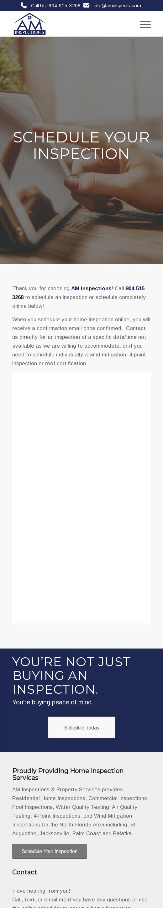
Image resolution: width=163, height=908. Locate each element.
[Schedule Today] (81, 727)
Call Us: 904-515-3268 (56, 5)
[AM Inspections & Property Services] (67, 23)
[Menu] (142, 23)
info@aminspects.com (117, 5)
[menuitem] (142, 23)
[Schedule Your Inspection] (49, 851)
